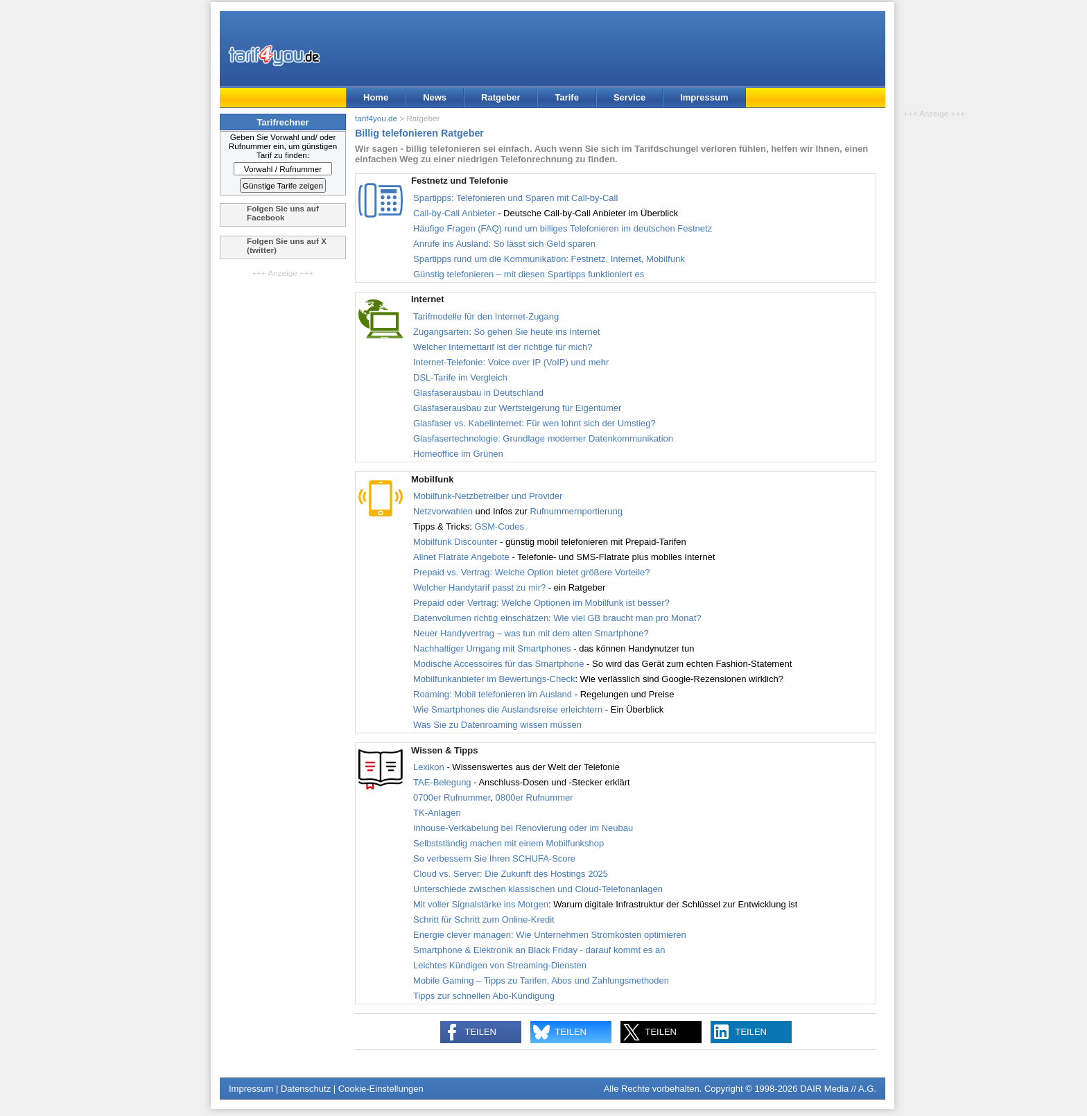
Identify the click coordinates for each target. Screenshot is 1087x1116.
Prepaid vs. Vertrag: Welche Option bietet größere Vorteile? (531, 572)
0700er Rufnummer (451, 797)
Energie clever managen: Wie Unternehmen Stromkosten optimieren (549, 935)
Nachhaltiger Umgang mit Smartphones (492, 648)
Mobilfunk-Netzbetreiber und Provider (487, 496)
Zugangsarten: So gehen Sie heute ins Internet (506, 331)
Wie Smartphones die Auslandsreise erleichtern (509, 709)
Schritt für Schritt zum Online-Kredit (484, 919)
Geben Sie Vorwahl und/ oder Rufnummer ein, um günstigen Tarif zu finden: (283, 145)
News (434, 97)
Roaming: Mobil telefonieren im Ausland (492, 694)
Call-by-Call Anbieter (454, 213)
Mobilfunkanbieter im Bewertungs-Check (494, 679)
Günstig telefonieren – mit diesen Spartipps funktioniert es (528, 274)
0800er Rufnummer (534, 797)
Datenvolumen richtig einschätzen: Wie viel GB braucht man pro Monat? (557, 618)
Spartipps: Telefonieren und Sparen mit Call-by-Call (515, 198)
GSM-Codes (499, 526)
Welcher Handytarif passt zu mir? (479, 587)
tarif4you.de (376, 118)
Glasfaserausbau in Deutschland (478, 392)
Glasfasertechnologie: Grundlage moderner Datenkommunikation (543, 438)
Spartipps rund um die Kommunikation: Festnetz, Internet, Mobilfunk (549, 259)
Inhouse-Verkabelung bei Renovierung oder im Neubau (523, 828)
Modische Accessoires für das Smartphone (498, 664)
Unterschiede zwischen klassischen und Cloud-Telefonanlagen (538, 889)
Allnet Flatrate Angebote (461, 557)
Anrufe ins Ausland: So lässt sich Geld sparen (504, 243)
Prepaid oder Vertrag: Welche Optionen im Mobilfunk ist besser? (541, 603)
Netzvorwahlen (443, 511)
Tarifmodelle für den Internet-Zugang (486, 316)
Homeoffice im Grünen (458, 453)
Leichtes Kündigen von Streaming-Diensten (499, 965)
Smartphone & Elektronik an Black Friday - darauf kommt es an (539, 950)
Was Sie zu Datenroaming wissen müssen (497, 725)
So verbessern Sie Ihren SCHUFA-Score (494, 858)
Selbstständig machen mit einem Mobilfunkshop (508, 843)
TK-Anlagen (437, 813)
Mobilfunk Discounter (455, 542)
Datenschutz (306, 1088)
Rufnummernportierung (576, 511)
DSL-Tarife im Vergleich (460, 377)
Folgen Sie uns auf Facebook (283, 213)
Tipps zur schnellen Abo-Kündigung (484, 996)
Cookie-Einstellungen (381, 1088)
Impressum (704, 97)
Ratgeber (500, 97)
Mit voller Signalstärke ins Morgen (480, 904)
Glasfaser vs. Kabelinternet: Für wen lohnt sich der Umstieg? (534, 423)
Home (375, 97)
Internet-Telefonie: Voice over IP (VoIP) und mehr (511, 362)
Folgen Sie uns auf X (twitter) (287, 245)
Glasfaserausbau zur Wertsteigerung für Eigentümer (517, 408)
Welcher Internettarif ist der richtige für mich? (502, 347)
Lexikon (428, 767)
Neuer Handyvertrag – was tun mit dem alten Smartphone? (531, 633)
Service (629, 97)
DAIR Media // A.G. (838, 1088)
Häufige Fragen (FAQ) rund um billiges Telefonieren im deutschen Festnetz (562, 228)
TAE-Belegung (442, 782)
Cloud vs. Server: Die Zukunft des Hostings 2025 (510, 874)
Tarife (566, 97)
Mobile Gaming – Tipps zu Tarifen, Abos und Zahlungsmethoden (541, 980)
